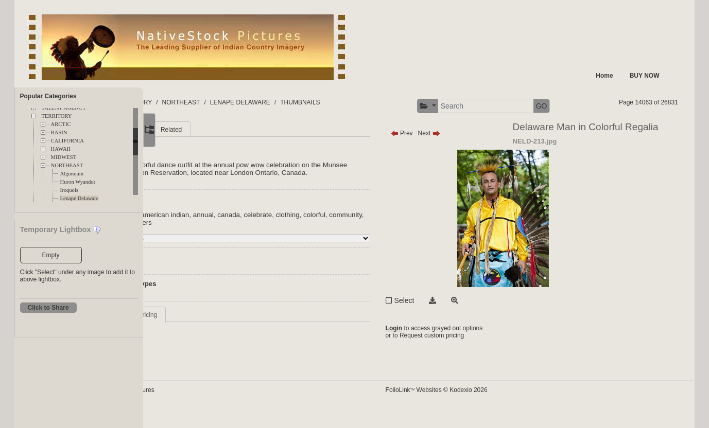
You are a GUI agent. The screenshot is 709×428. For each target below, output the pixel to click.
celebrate (345, 242)
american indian (252, 242)
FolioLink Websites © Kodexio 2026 (483, 405)
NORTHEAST (67, 165)
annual (290, 242)
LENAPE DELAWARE (339, 102)
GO (663, 106)
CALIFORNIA (67, 141)
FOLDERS (191, 102)
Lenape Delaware (79, 198)
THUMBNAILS (399, 102)
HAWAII (61, 149)
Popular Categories (48, 96)
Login (440, 347)
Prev (448, 152)
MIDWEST (64, 157)
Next (475, 152)
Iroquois (69, 190)
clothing (375, 242)
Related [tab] (258, 149)
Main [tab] (192, 149)
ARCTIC (61, 124)
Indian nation (204, 242)
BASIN (59, 132)
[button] (549, 106)
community (201, 250)
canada (315, 242)
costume (234, 250)
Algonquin (72, 173)
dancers (263, 250)
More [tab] (223, 149)
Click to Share (48, 307)
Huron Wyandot (77, 182)
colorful (401, 242)
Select (451, 320)
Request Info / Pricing (215, 342)
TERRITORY (57, 116)
